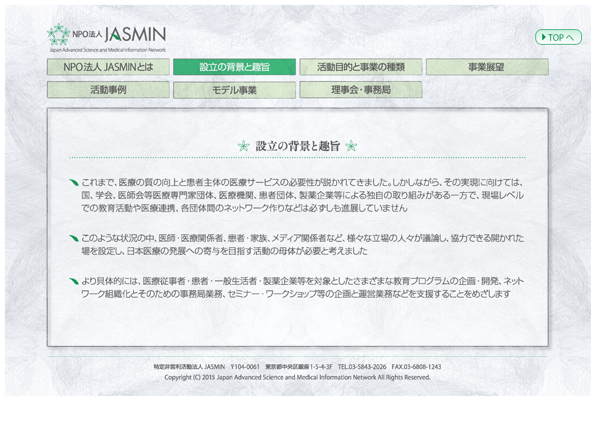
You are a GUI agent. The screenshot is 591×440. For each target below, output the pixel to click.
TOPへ (558, 37)
